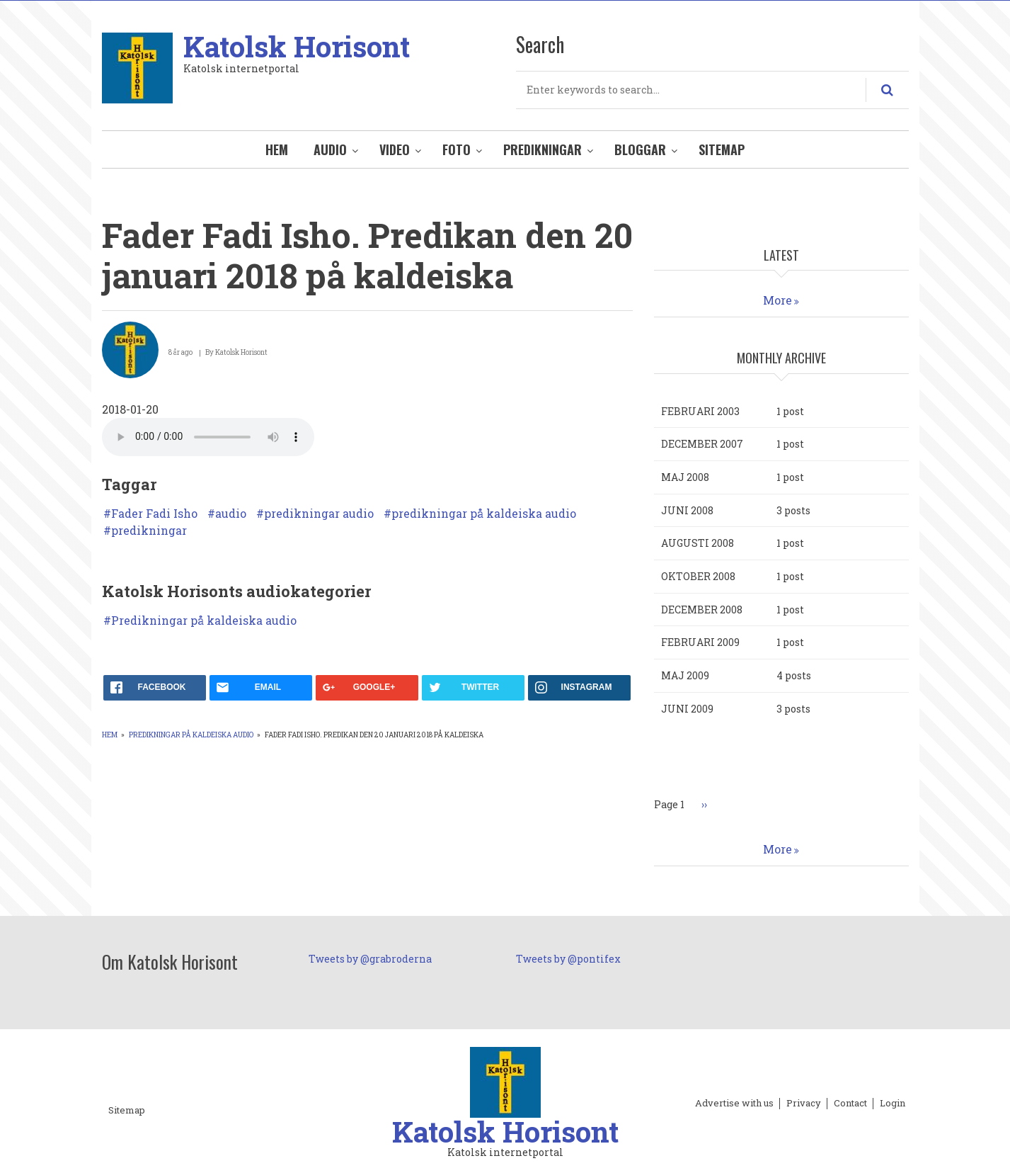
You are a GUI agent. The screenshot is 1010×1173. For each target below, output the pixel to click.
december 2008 (701, 609)
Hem (276, 149)
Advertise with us (734, 1103)
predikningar (149, 530)
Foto (456, 149)
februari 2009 (700, 642)
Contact (850, 1103)
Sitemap (722, 149)
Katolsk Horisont (296, 46)
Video (394, 149)
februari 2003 (700, 411)
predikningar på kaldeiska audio (483, 513)
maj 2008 (685, 477)
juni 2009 (687, 708)
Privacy (803, 1103)
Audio (330, 149)
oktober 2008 (698, 576)
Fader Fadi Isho (154, 513)
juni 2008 (687, 510)
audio (230, 513)
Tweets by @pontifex (568, 958)
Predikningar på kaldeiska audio (204, 620)
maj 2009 (685, 675)
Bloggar (640, 149)
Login (892, 1103)
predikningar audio (319, 513)
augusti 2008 (697, 543)
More (777, 300)
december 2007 (702, 443)
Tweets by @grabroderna (370, 958)
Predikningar (542, 149)
